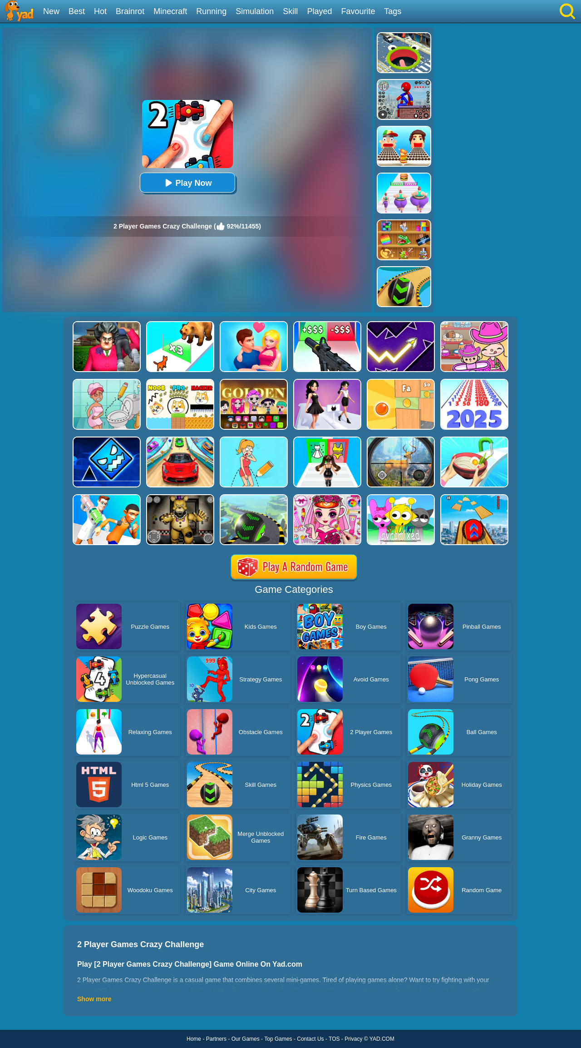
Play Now (187, 183)
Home (194, 1039)
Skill (290, 11)
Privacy (353, 1039)
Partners (216, 1039)
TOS (334, 1039)
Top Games (278, 1039)
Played (319, 11)
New (51, 11)
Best (77, 11)
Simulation (255, 11)
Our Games (245, 1039)
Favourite (358, 11)
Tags (392, 11)
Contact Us (310, 1039)
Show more (94, 999)
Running (211, 11)
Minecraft (170, 11)
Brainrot (130, 11)
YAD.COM (381, 1039)
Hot (100, 11)
